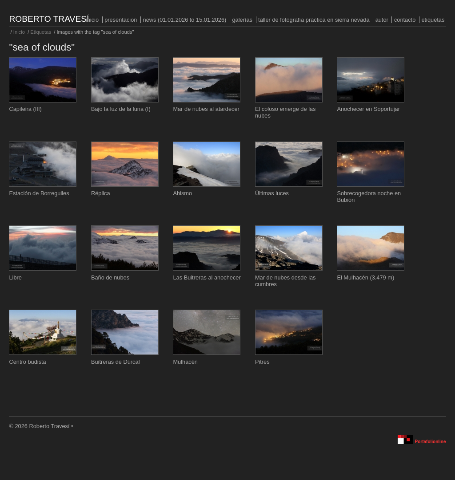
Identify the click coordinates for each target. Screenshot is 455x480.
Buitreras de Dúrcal (115, 361)
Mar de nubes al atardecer (206, 109)
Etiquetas (432, 19)
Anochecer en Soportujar (368, 109)
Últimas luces (272, 193)
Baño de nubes (110, 277)
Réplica (100, 193)
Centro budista (27, 361)
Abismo (182, 193)
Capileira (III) (25, 109)
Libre (15, 277)
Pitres (262, 361)
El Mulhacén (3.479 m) (365, 277)
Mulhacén (185, 361)
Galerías (242, 19)
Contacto (404, 19)
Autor (381, 19)
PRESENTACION (120, 19)
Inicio (92, 19)
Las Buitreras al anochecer (206, 277)
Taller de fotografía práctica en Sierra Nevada (313, 19)
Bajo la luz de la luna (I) (121, 109)
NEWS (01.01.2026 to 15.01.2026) (185, 19)
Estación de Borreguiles (39, 193)
